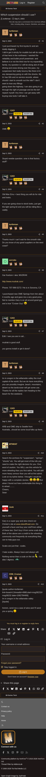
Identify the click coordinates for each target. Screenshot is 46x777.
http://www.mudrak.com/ (12, 281)
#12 (42, 584)
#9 (43, 421)
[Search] (43, 3)
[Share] (39, 41)
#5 (43, 234)
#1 (43, 41)
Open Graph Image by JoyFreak (13, 776)
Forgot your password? (11, 663)
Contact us (5, 706)
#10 (42, 453)
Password (5, 654)
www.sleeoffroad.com (25, 524)
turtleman (7, 19)
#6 (43, 270)
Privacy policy (6, 711)
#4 (43, 189)
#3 (43, 153)
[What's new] (38, 3)
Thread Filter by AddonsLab (11, 764)
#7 (43, 331)
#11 (42, 516)
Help (3, 716)
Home (3, 720)
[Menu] (2, 2)
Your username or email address (15, 644)
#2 (43, 124)
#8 (43, 373)
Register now (32, 677)
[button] (22, 702)
